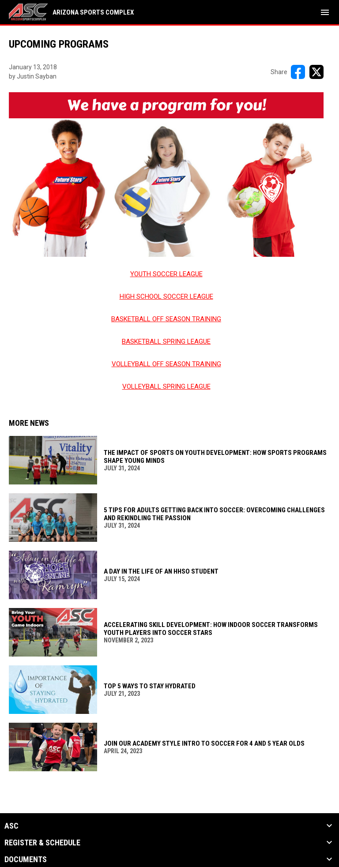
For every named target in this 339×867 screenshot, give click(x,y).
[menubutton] (325, 12)
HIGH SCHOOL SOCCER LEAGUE (166, 296)
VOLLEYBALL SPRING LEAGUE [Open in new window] (166, 386)
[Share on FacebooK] (298, 72)
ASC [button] (11, 826)
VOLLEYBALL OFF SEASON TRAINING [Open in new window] (166, 364)
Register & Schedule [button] (42, 843)
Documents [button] (25, 859)
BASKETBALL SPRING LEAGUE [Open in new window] (166, 341)
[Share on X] (316, 72)
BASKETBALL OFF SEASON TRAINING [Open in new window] (166, 319)
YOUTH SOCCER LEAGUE (166, 274)
